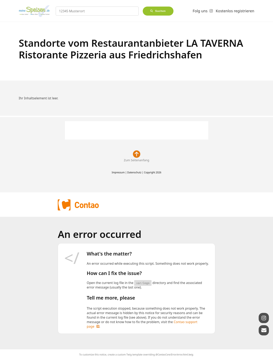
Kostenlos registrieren (235, 10)
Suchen (160, 11)
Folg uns (200, 10)
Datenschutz (134, 172)
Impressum (118, 172)
